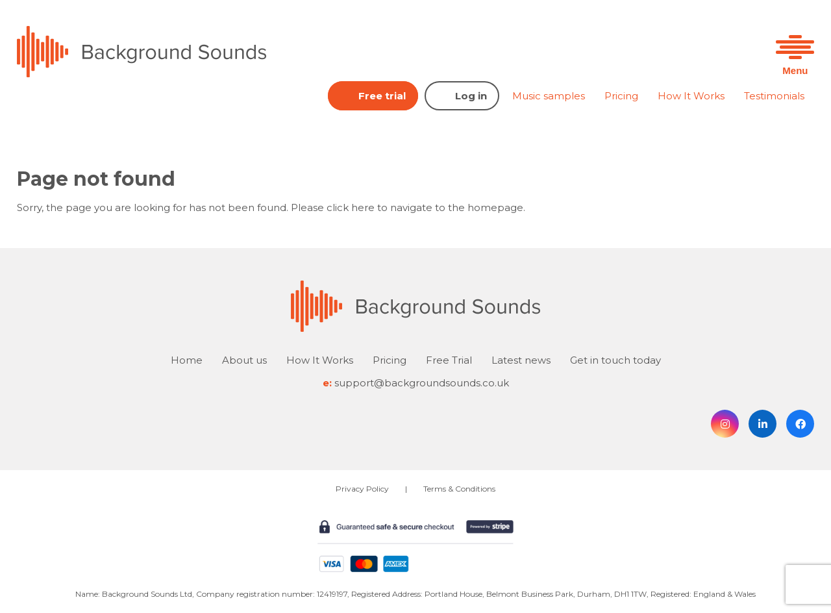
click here (351, 207)
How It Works (691, 96)
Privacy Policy (362, 489)
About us (244, 360)
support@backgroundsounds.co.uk (421, 383)
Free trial (382, 96)
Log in (471, 96)
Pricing (621, 96)
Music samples (548, 96)
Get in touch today (615, 360)
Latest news (521, 360)
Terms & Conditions (459, 489)
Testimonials (774, 96)
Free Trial (449, 360)
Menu (795, 70)
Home (187, 360)
